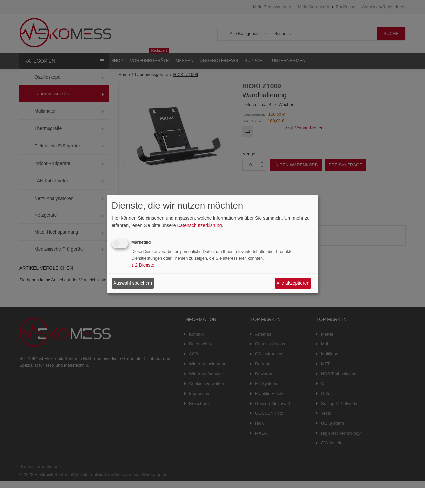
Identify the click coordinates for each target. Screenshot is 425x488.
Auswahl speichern (133, 283)
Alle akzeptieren (293, 283)
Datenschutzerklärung (199, 225)
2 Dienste (142, 265)
